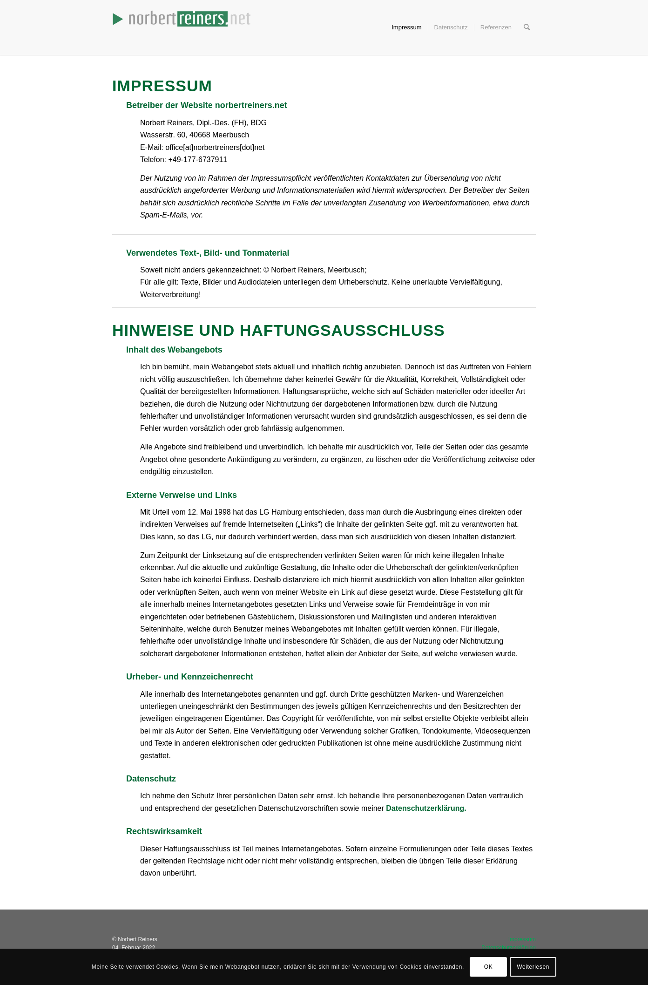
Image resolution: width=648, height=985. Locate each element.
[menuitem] (406, 27)
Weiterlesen (533, 967)
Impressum (522, 939)
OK (488, 967)
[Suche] (527, 27)
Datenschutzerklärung (425, 808)
